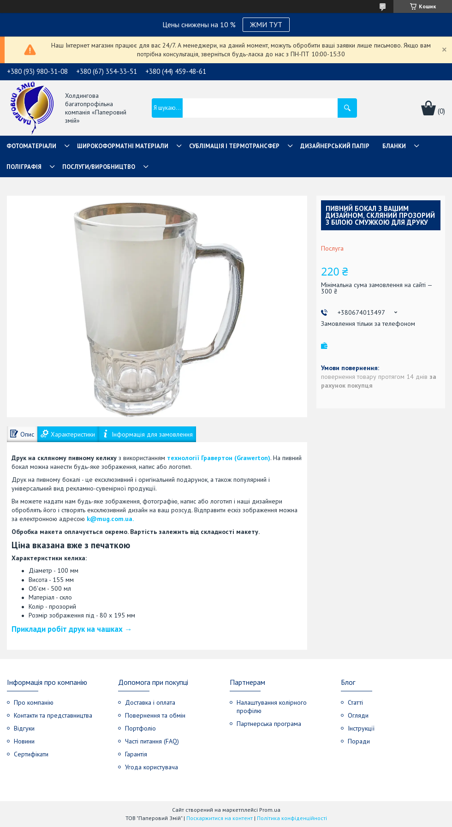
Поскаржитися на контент (219, 818)
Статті (355, 702)
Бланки (394, 146)
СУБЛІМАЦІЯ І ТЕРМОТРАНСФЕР (234, 146)
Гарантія (136, 754)
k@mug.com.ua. (110, 519)
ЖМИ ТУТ (266, 24)
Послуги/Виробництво (98, 167)
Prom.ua (269, 809)
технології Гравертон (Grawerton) (218, 458)
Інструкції (361, 728)
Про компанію (34, 702)
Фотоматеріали (31, 146)
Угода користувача (151, 767)
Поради (359, 741)
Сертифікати (31, 754)
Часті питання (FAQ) (152, 741)
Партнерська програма (269, 723)
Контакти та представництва (53, 715)
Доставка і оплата (150, 702)
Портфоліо (140, 728)
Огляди (358, 715)
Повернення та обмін (155, 715)
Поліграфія (24, 167)
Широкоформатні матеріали (122, 146)
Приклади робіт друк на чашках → (72, 629)
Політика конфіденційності (292, 818)
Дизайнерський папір (334, 146)
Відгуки (24, 728)
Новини (24, 741)
